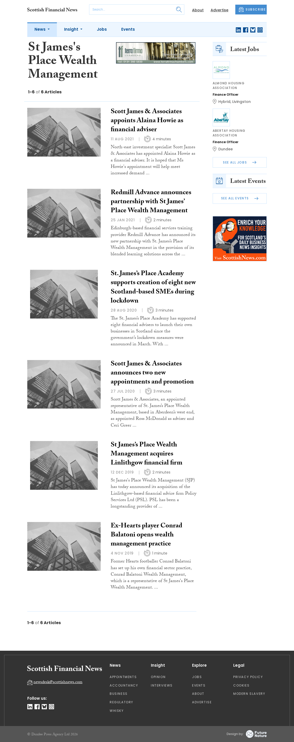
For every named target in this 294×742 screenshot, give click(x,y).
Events (128, 29)
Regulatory (121, 702)
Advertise (219, 10)
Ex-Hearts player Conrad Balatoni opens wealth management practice (146, 535)
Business (119, 693)
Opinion (158, 677)
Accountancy (124, 685)
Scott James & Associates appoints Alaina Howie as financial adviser (147, 121)
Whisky (117, 710)
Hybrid (224, 101)
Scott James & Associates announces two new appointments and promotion (152, 373)
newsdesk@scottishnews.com (57, 682)
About (198, 10)
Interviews (162, 685)
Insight (71, 29)
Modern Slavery (249, 693)
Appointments (123, 677)
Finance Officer (225, 94)
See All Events (239, 198)
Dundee (225, 149)
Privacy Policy (248, 677)
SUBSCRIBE (252, 9)
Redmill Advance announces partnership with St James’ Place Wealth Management (151, 202)
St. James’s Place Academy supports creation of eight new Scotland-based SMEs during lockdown (153, 287)
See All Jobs (239, 162)
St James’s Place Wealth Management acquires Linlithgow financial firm (146, 454)
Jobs (102, 29)
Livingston (241, 101)
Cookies (241, 685)
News (40, 29)
